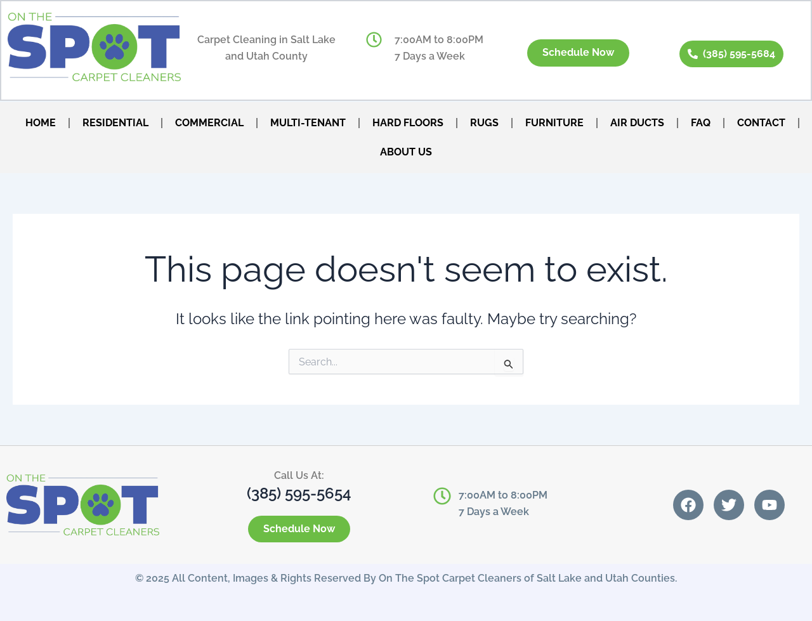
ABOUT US (406, 152)
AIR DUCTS (637, 123)
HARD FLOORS (407, 123)
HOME (40, 123)
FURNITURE (554, 123)
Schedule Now (577, 53)
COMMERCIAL (209, 123)
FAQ (700, 123)
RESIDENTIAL (115, 123)
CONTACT (761, 123)
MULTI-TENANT (308, 123)
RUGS (484, 123)
